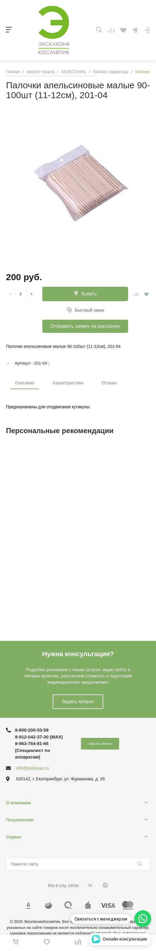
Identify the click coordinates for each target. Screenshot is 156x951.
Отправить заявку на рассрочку (85, 326)
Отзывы (109, 382)
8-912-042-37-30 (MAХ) (39, 736)
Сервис (13, 837)
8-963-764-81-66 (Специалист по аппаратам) (32, 750)
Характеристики (67, 382)
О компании (18, 802)
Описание (24, 382)
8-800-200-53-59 (32, 729)
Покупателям (20, 819)
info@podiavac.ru (32, 768)
